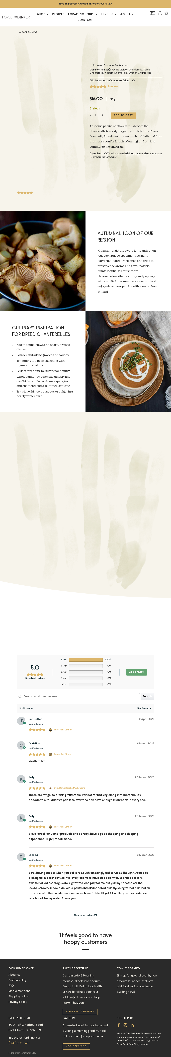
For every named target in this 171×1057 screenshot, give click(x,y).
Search (147, 696)
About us (14, 974)
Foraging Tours (81, 14)
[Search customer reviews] (78, 696)
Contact (85, 20)
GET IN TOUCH (19, 1018)
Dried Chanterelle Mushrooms (69, 788)
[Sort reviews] (144, 708)
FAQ (11, 985)
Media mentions (19, 991)
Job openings (76, 1046)
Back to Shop (29, 32)
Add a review (136, 672)
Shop (41, 14)
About (125, 14)
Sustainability (17, 980)
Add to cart (123, 115)
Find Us (107, 14)
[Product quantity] (96, 116)
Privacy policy (18, 1002)
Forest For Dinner (63, 730)
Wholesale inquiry (80, 1012)
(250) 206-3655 (19, 1043)
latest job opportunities (88, 1036)
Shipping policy (19, 996)
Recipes (58, 14)
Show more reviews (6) (85, 915)
